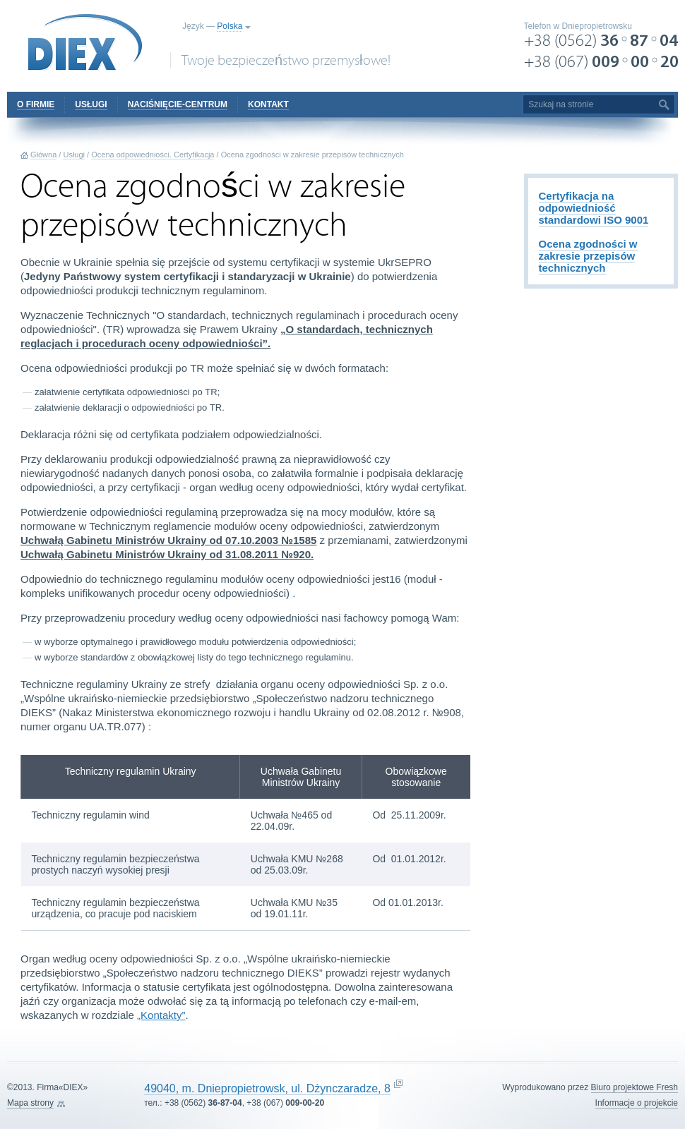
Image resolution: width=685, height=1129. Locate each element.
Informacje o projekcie (636, 1103)
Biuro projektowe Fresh (634, 1087)
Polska (229, 26)
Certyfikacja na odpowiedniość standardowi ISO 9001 (594, 208)
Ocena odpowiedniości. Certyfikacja (152, 154)
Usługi (74, 154)
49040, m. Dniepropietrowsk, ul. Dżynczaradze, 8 (267, 1088)
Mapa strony (30, 1103)
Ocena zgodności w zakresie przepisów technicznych (588, 256)
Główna (43, 154)
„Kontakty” (161, 1015)
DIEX (85, 42)
